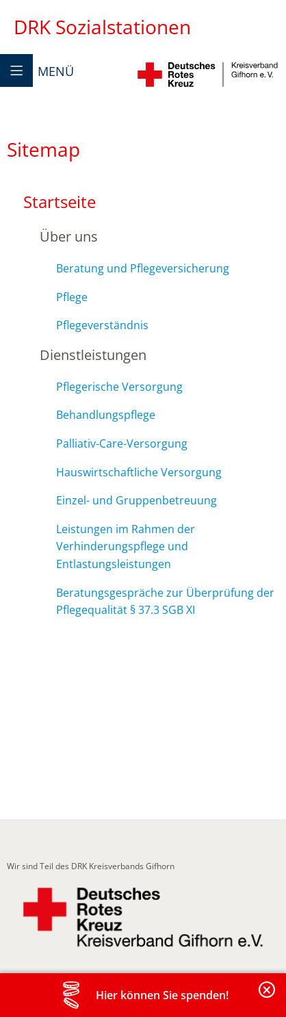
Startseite (59, 201)
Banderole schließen (267, 997)
